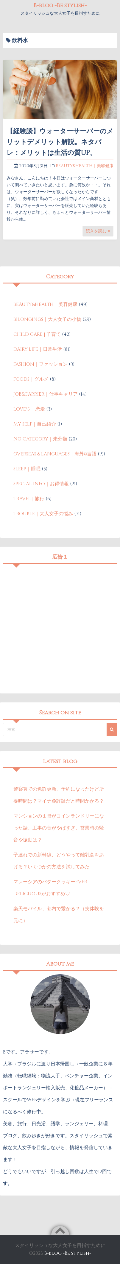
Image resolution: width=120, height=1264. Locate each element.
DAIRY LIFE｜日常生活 (37, 349)
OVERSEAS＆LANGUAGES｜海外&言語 (54, 454)
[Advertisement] (60, 627)
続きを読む (98, 231)
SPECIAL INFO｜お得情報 (41, 484)
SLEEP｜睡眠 (26, 469)
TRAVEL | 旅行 (28, 498)
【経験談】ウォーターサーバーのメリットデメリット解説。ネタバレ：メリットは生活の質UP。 (60, 142)
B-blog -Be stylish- (60, 5)
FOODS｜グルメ (31, 379)
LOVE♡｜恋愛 (29, 409)
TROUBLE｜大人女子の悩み (43, 513)
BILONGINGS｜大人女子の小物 (47, 319)
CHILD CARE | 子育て (37, 334)
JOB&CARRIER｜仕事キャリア (45, 394)
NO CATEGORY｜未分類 (40, 439)
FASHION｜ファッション (40, 364)
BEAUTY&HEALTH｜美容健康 (84, 166)
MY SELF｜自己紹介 (34, 424)
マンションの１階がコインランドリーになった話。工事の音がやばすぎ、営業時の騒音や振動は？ (58, 828)
